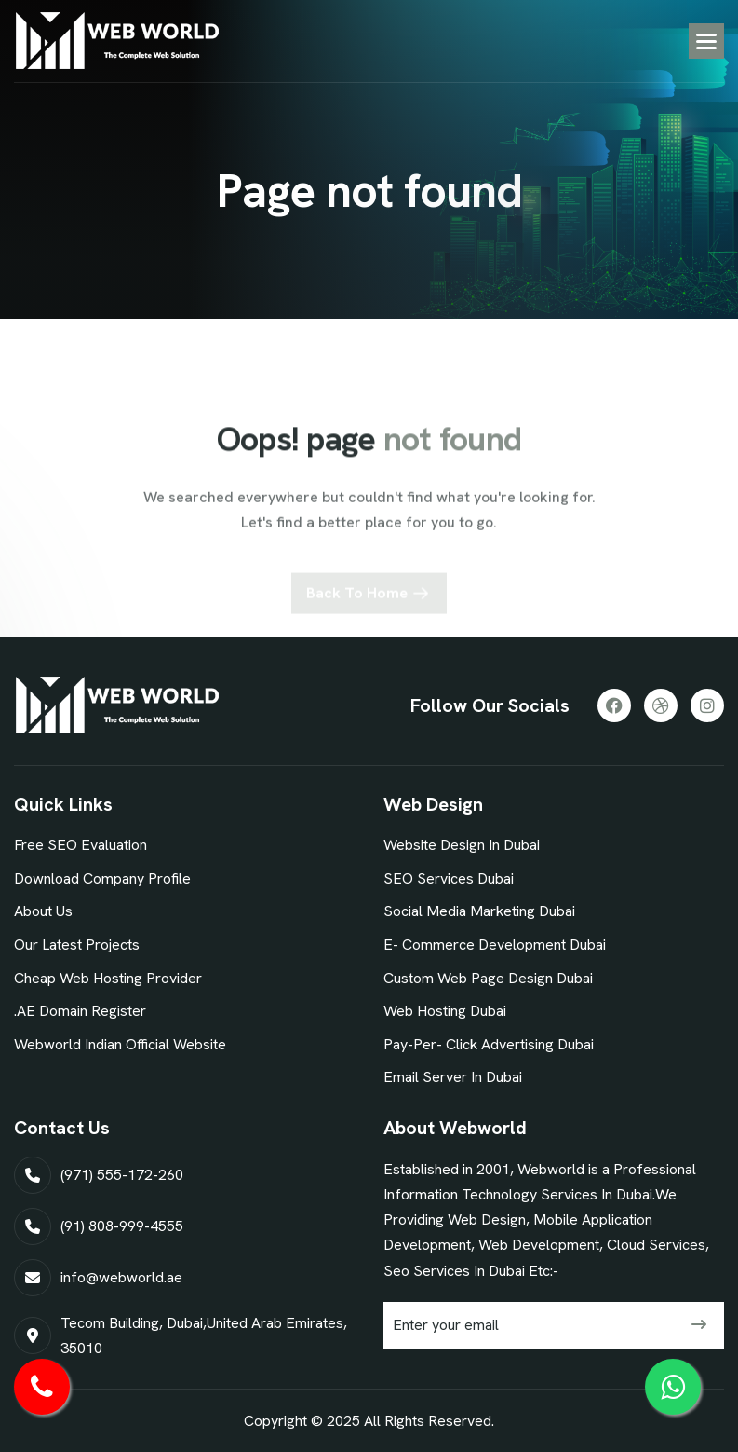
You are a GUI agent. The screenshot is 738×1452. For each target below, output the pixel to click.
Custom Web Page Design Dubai (488, 978)
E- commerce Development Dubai (494, 944)
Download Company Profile (102, 878)
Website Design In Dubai (461, 845)
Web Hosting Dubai (444, 1011)
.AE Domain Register (80, 1011)
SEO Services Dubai (448, 878)
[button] (706, 41)
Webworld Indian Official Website (120, 1044)
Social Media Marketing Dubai (479, 911)
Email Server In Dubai (452, 1077)
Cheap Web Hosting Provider (108, 978)
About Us (43, 911)
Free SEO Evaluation (80, 845)
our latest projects (77, 944)
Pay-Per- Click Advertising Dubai (488, 1044)
